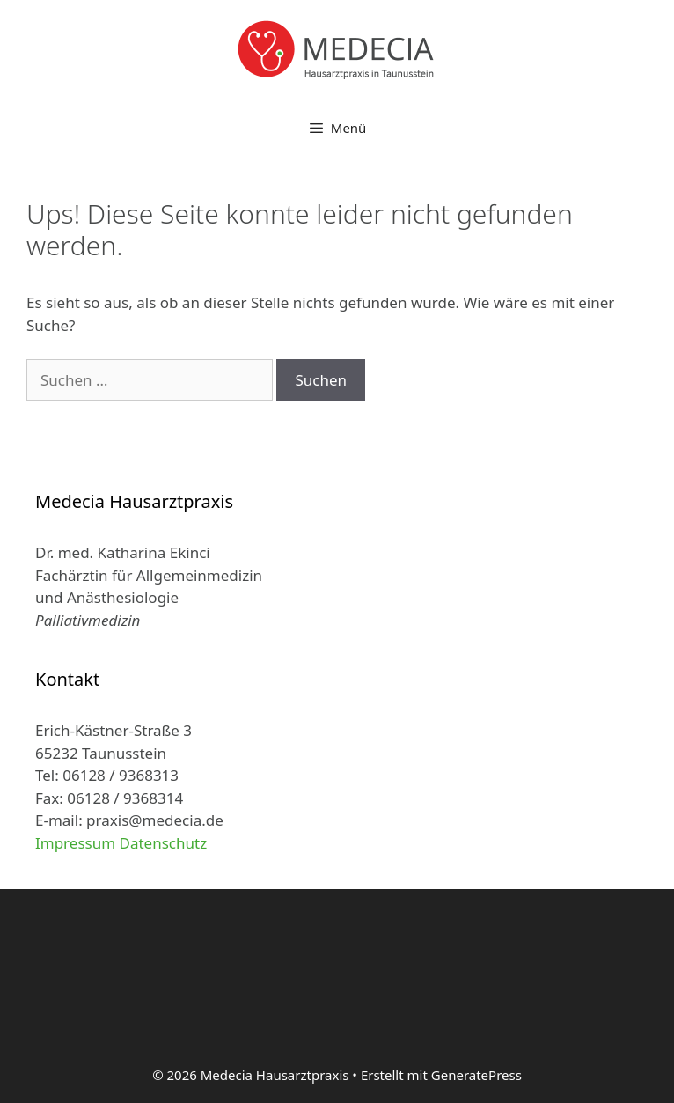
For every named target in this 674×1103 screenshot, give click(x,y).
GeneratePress (476, 1075)
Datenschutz (164, 843)
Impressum (75, 843)
